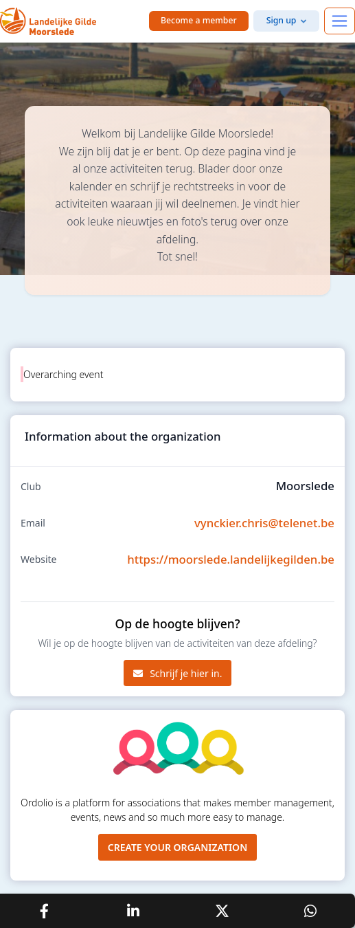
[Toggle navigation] (339, 21)
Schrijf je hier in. (177, 673)
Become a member (199, 20)
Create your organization (178, 847)
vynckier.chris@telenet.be (264, 523)
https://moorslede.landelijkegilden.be (230, 559)
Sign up (281, 20)
